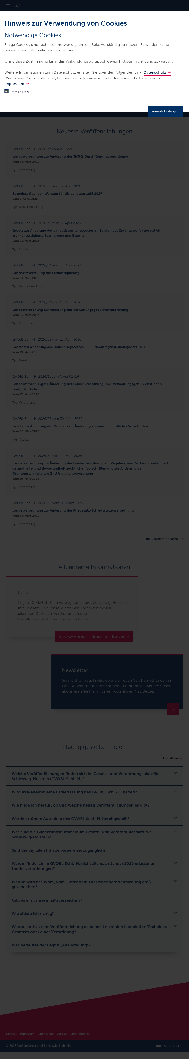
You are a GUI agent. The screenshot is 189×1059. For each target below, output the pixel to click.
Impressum (14, 83)
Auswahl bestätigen (165, 111)
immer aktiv (19, 92)
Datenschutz (155, 72)
